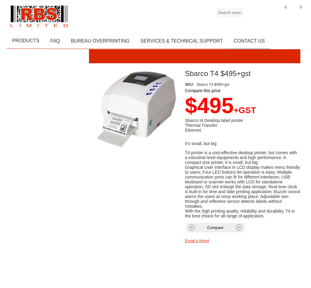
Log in (266, 15)
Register (251, 15)
